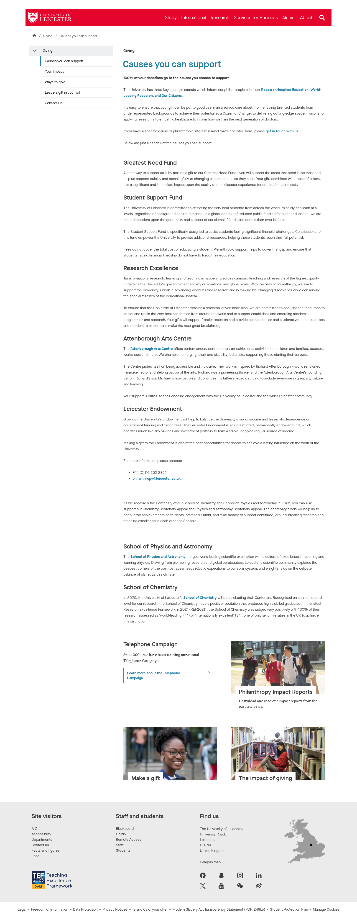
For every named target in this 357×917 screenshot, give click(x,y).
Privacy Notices (115, 909)
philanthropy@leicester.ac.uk (157, 478)
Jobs (35, 855)
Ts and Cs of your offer (150, 909)
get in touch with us (282, 131)
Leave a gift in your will (62, 92)
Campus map (210, 862)
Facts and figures (45, 850)
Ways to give (55, 81)
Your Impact (54, 71)
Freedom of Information (49, 909)
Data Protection (85, 909)
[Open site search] (322, 18)
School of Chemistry (200, 597)
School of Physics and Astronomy (158, 556)
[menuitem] (171, 17)
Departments (42, 839)
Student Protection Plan (289, 909)
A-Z (34, 828)
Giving (48, 36)
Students (123, 850)
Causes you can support (64, 61)
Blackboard (125, 828)
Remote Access (128, 839)
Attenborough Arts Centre (151, 348)
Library (121, 834)
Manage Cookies (326, 909)
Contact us (53, 102)
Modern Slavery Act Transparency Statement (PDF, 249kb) (218, 909)
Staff (119, 845)
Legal (22, 909)
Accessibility (41, 834)
